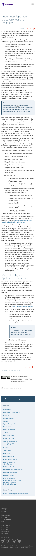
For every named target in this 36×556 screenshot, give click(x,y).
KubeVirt (6, 448)
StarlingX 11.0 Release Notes (12, 480)
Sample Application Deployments (13, 470)
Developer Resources (9, 482)
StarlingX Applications (10, 459)
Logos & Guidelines (6, 528)
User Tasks (6, 453)
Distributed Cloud (8, 467)
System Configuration (9, 424)
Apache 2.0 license (28, 546)
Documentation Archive (10, 472)
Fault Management (9, 435)
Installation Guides (8, 418)
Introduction (7, 409)
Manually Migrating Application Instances (15, 493)
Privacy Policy (5, 531)
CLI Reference (7, 464)
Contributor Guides (9, 478)
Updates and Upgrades (10, 441)
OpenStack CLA (5, 533)
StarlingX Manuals (6, 518)
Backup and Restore (9, 438)
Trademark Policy (5, 530)
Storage (5, 432)
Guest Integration (8, 456)
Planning (6, 415)
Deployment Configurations (11, 412)
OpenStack (10, 445)
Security (5, 421)
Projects (3, 511)
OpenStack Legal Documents (18, 381)
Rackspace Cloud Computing (22, 547)
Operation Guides (8, 475)
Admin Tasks (7, 450)
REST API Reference (9, 462)
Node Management (9, 429)
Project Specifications (9, 484)
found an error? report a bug (11, 388)
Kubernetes (10, 443)
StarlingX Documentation (22, 399)
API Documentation (6, 519)
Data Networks (7, 427)
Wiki (2, 521)
